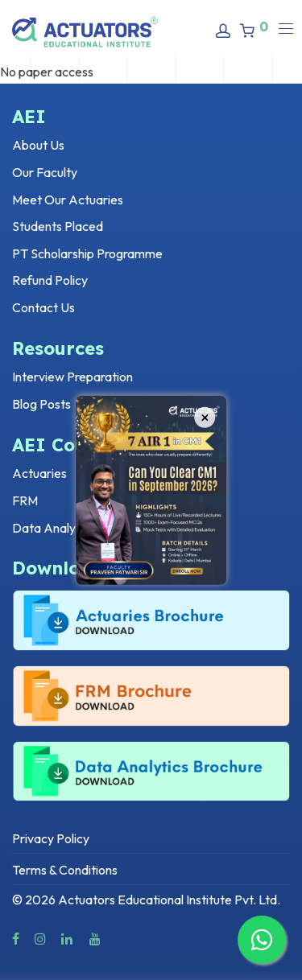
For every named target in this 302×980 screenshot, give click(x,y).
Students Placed (57, 226)
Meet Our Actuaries (67, 199)
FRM (25, 500)
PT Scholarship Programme (87, 253)
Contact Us (43, 307)
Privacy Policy (50, 838)
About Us (38, 145)
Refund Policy (50, 280)
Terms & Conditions (65, 870)
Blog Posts (41, 404)
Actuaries (39, 473)
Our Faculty (44, 172)
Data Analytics (53, 528)
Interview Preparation (72, 377)
